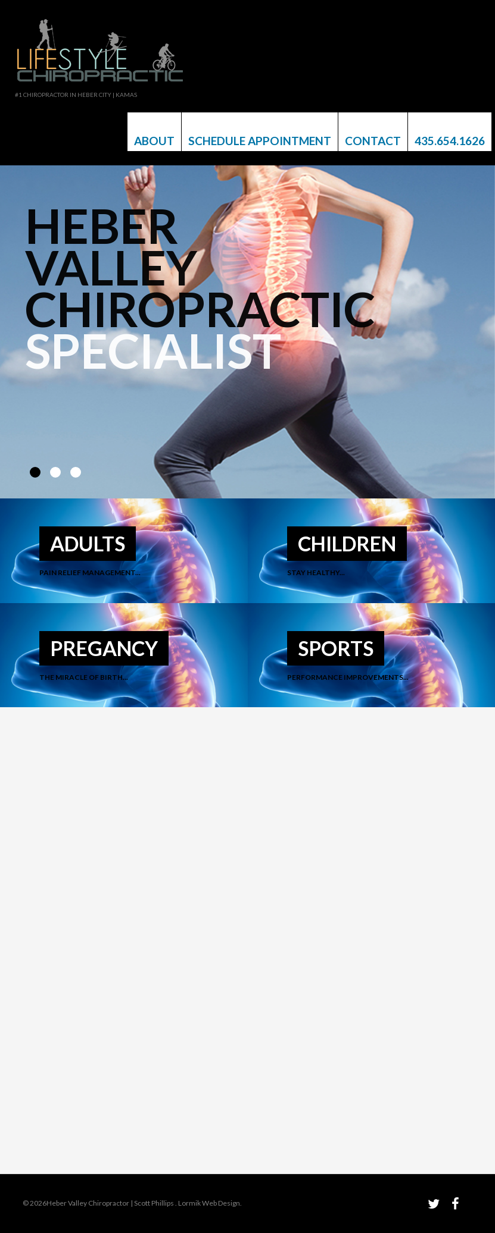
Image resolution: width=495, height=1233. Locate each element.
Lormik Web (197, 1203)
